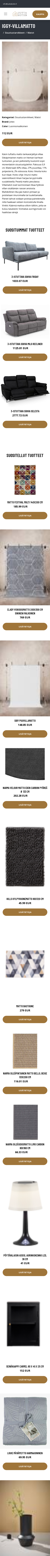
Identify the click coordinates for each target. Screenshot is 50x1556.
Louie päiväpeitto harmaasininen (25, 1453)
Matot (31, 32)
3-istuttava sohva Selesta (25, 411)
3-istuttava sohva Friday (25, 276)
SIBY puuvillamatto (25, 720)
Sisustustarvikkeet (15, 32)
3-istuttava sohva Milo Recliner (25, 344)
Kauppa (40, 14)
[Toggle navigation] (5, 13)
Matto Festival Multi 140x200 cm (25, 502)
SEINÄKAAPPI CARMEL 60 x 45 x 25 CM (25, 1366)
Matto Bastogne (25, 1006)
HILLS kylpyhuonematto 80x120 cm (25, 898)
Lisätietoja (25, 142)
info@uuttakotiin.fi (10, 4)
